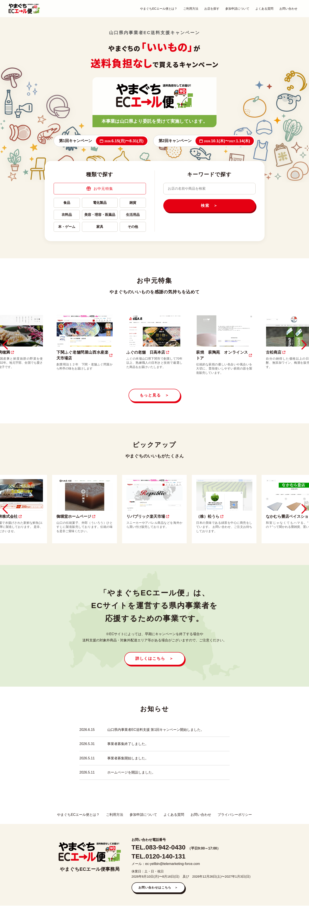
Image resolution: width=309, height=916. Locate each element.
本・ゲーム (66, 227)
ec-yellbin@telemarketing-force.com (172, 864)
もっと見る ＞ (155, 395)
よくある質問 (264, 8)
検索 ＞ (209, 205)
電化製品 (100, 202)
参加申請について (237, 8)
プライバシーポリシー (235, 814)
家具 (99, 227)
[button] (5, 345)
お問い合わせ (288, 8)
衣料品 (67, 215)
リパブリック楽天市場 (147, 516)
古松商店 (276, 352)
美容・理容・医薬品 (99, 215)
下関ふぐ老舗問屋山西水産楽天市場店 (85, 355)
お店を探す (211, 8)
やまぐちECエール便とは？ (158, 8)
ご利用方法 (190, 8)
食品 (66, 202)
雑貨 (132, 202)
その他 (133, 227)
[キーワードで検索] (209, 188)
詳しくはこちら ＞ (154, 658)
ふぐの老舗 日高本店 (147, 352)
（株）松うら (210, 516)
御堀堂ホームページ (76, 516)
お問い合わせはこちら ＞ (158, 887)
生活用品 (133, 215)
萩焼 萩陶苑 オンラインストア (224, 355)
